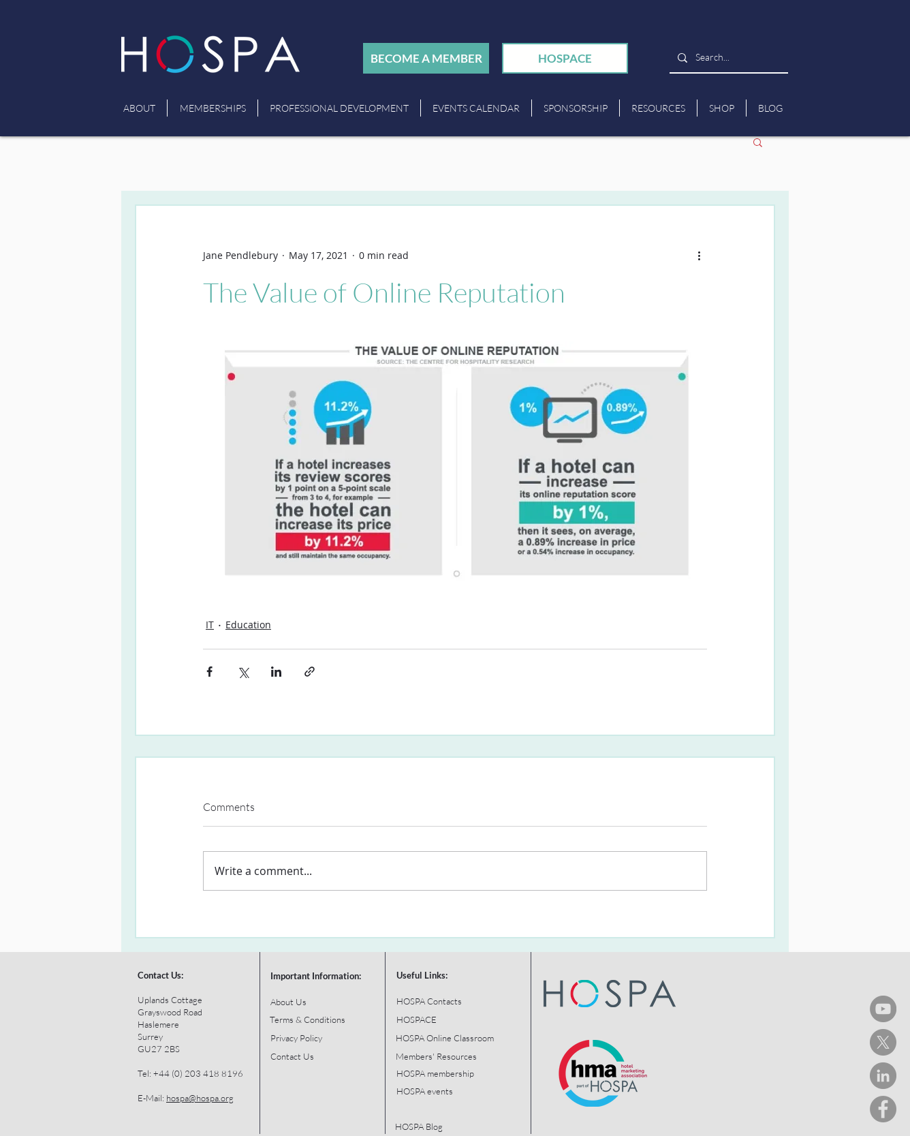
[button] (757, 141)
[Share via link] (309, 671)
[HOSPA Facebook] (883, 1109)
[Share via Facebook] (209, 671)
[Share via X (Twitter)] (242, 671)
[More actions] (699, 255)
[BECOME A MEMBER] (426, 58)
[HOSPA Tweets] (883, 1042)
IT (210, 624)
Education (248, 624)
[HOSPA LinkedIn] (883, 1075)
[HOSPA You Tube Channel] (883, 1009)
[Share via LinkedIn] (276, 671)
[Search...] (727, 57)
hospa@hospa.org (200, 1097)
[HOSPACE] (565, 58)
